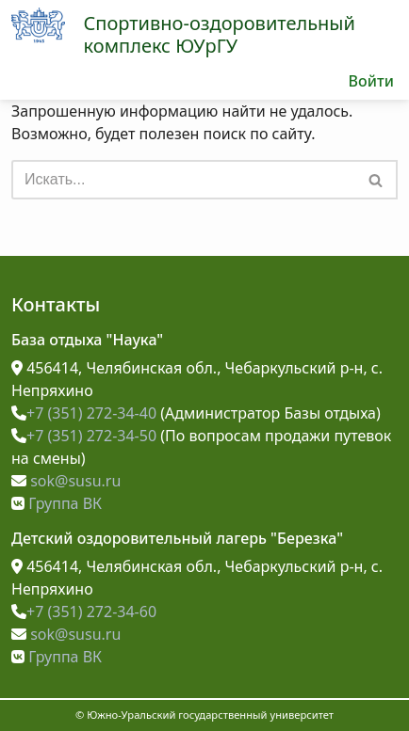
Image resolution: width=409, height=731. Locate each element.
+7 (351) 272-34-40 (83, 413)
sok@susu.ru (66, 480)
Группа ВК (56, 503)
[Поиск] (183, 179)
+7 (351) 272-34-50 (83, 435)
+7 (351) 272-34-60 (83, 611)
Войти (371, 81)
